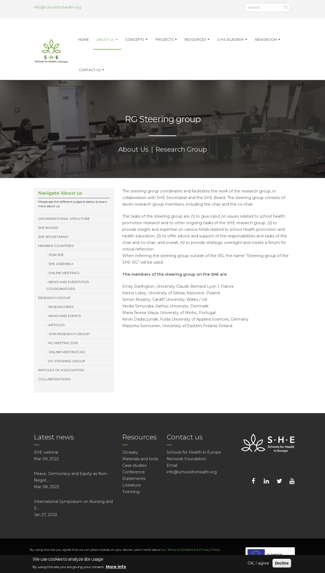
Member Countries (56, 246)
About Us (133, 149)
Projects (164, 40)
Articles (56, 325)
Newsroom (266, 40)
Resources (195, 40)
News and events (64, 316)
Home (83, 40)
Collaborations (54, 379)
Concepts (134, 40)
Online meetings (63, 273)
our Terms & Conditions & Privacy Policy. (190, 550)
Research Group (181, 149)
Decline (282, 563)
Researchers (61, 307)
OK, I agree (258, 563)
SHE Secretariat (53, 237)
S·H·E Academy (230, 40)
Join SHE (56, 255)
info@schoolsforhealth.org (57, 7)
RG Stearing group (66, 361)
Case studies (134, 465)
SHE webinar (46, 452)
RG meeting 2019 (63, 343)
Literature (131, 485)
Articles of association (61, 370)
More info (116, 566)
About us (105, 40)
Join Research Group (69, 334)
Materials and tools (140, 458)
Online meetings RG (66, 352)
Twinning (131, 491)
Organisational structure (64, 219)
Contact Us (90, 70)
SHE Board (48, 228)
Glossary (130, 452)
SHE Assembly (60, 264)
